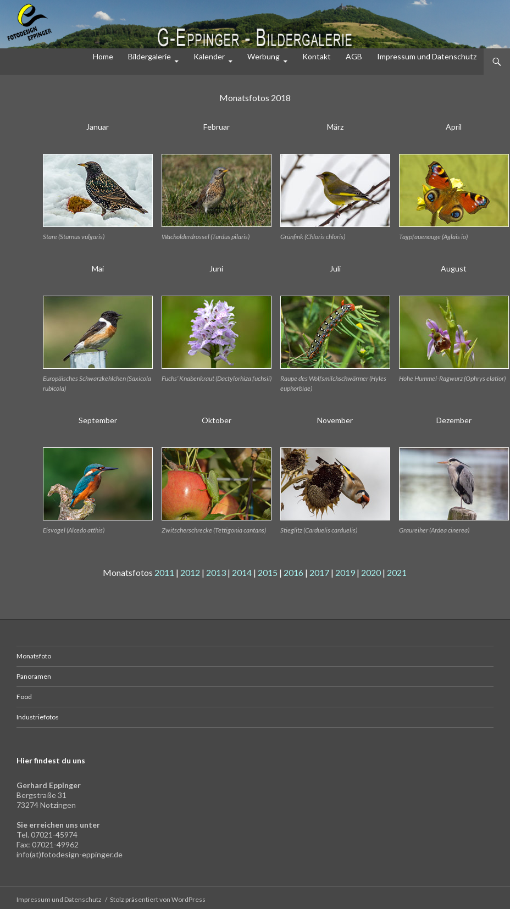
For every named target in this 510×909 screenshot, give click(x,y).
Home (103, 56)
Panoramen (33, 676)
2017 (319, 572)
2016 (293, 572)
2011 (164, 572)
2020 (371, 572)
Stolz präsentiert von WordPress (158, 899)
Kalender (209, 56)
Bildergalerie (149, 56)
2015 (268, 572)
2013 (216, 572)
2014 (242, 572)
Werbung (263, 56)
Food (24, 696)
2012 (190, 572)
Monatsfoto (33, 656)
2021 (397, 572)
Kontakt (316, 56)
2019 (345, 572)
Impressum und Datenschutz (426, 56)
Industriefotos (37, 717)
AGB (354, 56)
